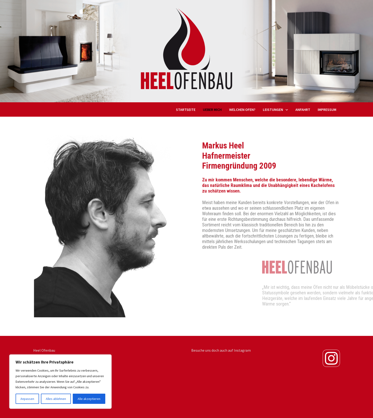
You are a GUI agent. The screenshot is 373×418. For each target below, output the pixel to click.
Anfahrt (302, 109)
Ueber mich (212, 109)
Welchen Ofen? (242, 109)
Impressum (327, 109)
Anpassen (27, 399)
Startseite (185, 109)
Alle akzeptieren (89, 399)
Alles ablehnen (56, 399)
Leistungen (273, 109)
